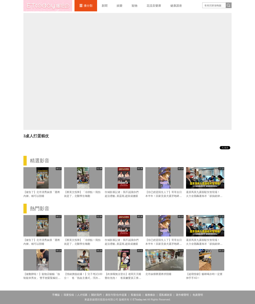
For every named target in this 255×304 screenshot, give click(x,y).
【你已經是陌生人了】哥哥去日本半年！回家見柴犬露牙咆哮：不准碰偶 (163, 196)
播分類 (88, 5)
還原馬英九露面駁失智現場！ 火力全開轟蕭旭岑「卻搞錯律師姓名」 (204, 196)
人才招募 (82, 294)
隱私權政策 (165, 294)
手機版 (56, 294)
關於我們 (96, 294)
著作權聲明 (182, 294)
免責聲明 (198, 294)
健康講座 (176, 5)
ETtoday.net (140, 299)
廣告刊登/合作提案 (116, 294)
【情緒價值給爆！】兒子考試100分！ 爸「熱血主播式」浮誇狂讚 (83, 278)
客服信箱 (136, 294)
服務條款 (150, 294)
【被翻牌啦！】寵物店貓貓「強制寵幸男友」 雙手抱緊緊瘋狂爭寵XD (41, 278)
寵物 (134, 5)
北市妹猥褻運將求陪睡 (158, 274)
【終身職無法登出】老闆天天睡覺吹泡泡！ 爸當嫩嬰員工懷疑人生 (123, 278)
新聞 (104, 5)
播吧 (47, 5)
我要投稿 (69, 294)
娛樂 (119, 5)
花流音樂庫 (154, 5)
